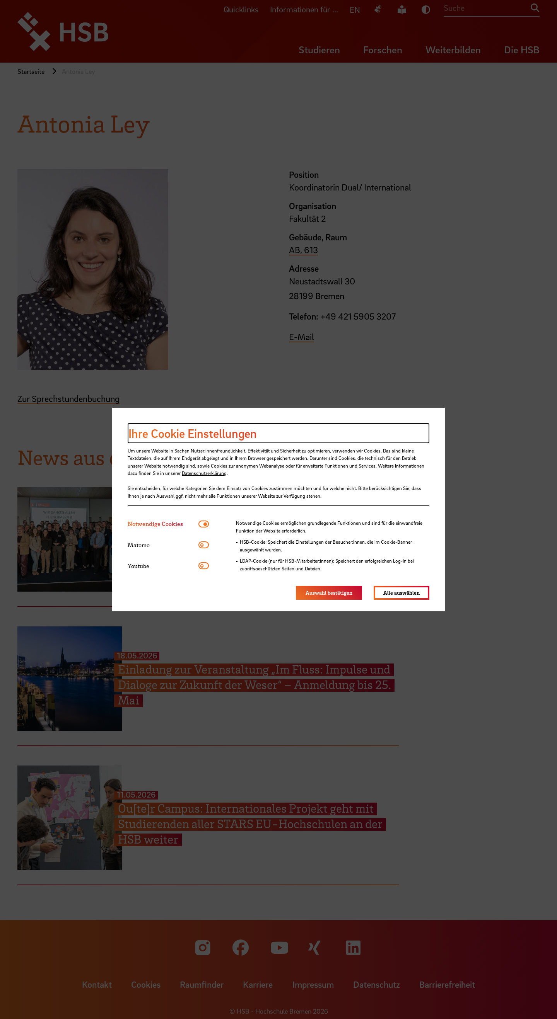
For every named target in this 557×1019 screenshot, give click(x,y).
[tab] (163, 523)
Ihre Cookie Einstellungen (192, 433)
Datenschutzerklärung (204, 473)
